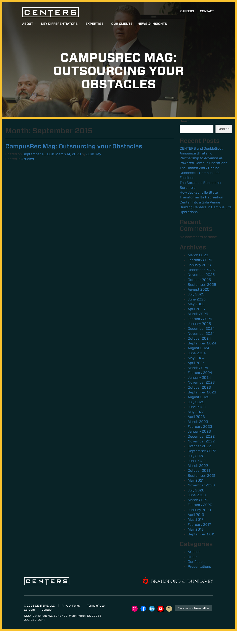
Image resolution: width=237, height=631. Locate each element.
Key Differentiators (60, 24)
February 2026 (200, 260)
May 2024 (196, 358)
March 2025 (198, 314)
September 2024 (202, 343)
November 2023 (201, 382)
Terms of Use (96, 605)
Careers (187, 11)
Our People (196, 562)
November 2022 (201, 441)
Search (186, 121)
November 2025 (201, 275)
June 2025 (197, 299)
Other (192, 557)
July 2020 (196, 490)
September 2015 (201, 534)
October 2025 (199, 280)
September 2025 (202, 285)
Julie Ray (93, 154)
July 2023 (196, 402)
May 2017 (195, 519)
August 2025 (198, 289)
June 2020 (197, 495)
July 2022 (196, 456)
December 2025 (201, 270)
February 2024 (200, 373)
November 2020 (201, 485)
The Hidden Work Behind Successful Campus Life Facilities (199, 173)
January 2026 (199, 265)
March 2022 (198, 466)
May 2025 (196, 304)
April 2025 (196, 309)
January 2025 (199, 324)
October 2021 (199, 470)
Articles (27, 159)
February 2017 (199, 525)
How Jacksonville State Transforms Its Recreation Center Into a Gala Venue (201, 197)
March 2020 (198, 500)
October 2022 (199, 446)
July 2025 (196, 294)
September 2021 (201, 476)
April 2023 (196, 417)
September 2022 (202, 451)
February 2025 (200, 319)
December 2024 (201, 328)
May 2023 (196, 412)
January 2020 (199, 510)
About (29, 24)
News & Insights (152, 24)
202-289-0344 (34, 619)
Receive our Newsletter (193, 608)
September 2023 (202, 392)
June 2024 (197, 353)
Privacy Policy (71, 605)
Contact (207, 11)
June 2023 (197, 407)
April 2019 (196, 515)
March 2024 (198, 368)
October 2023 (199, 387)
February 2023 (200, 426)
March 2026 (198, 255)
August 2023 (198, 397)
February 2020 (200, 505)
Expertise (96, 24)
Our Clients (122, 24)
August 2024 (198, 348)
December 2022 (201, 436)
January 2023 (199, 431)
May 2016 (196, 529)
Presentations (199, 566)
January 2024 (199, 377)
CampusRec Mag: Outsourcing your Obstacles (73, 146)
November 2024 (201, 334)
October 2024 (199, 338)
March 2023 (198, 422)
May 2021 (196, 480)
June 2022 (197, 461)
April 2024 (196, 363)
